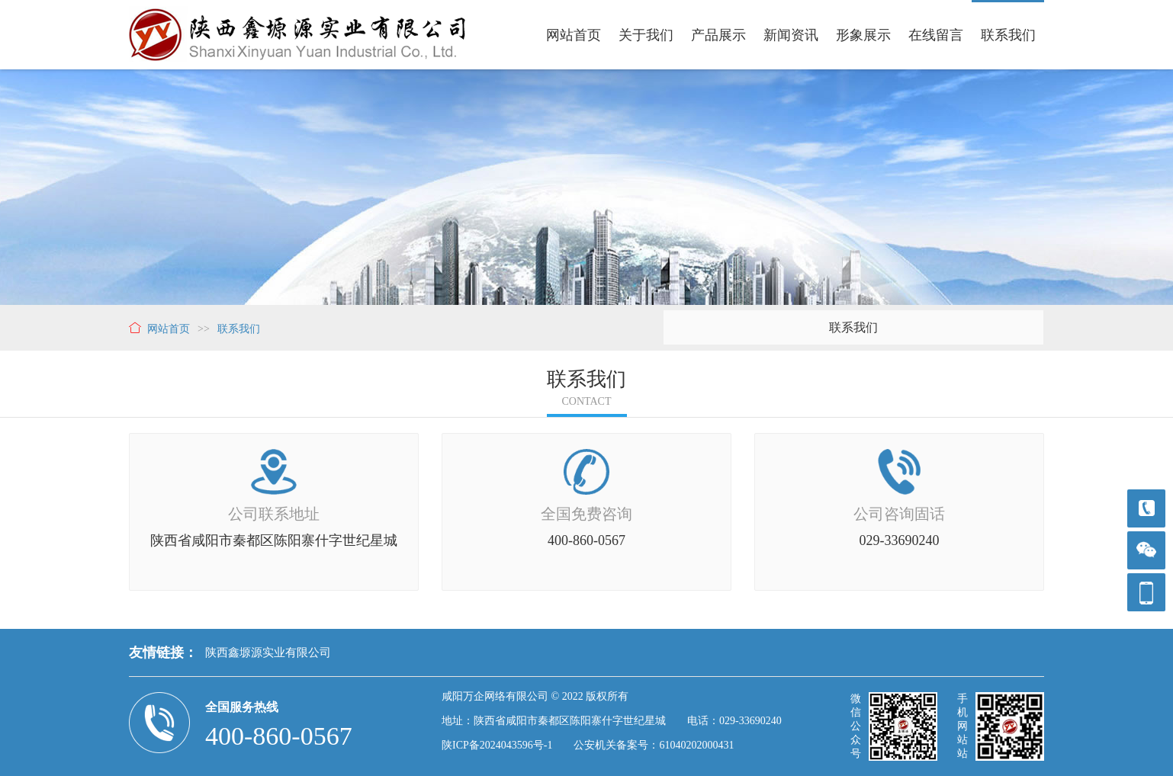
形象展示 (863, 35)
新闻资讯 (790, 35)
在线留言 (935, 35)
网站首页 (573, 35)
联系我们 (1008, 35)
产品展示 (718, 35)
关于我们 (646, 35)
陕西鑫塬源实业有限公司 (268, 652)
